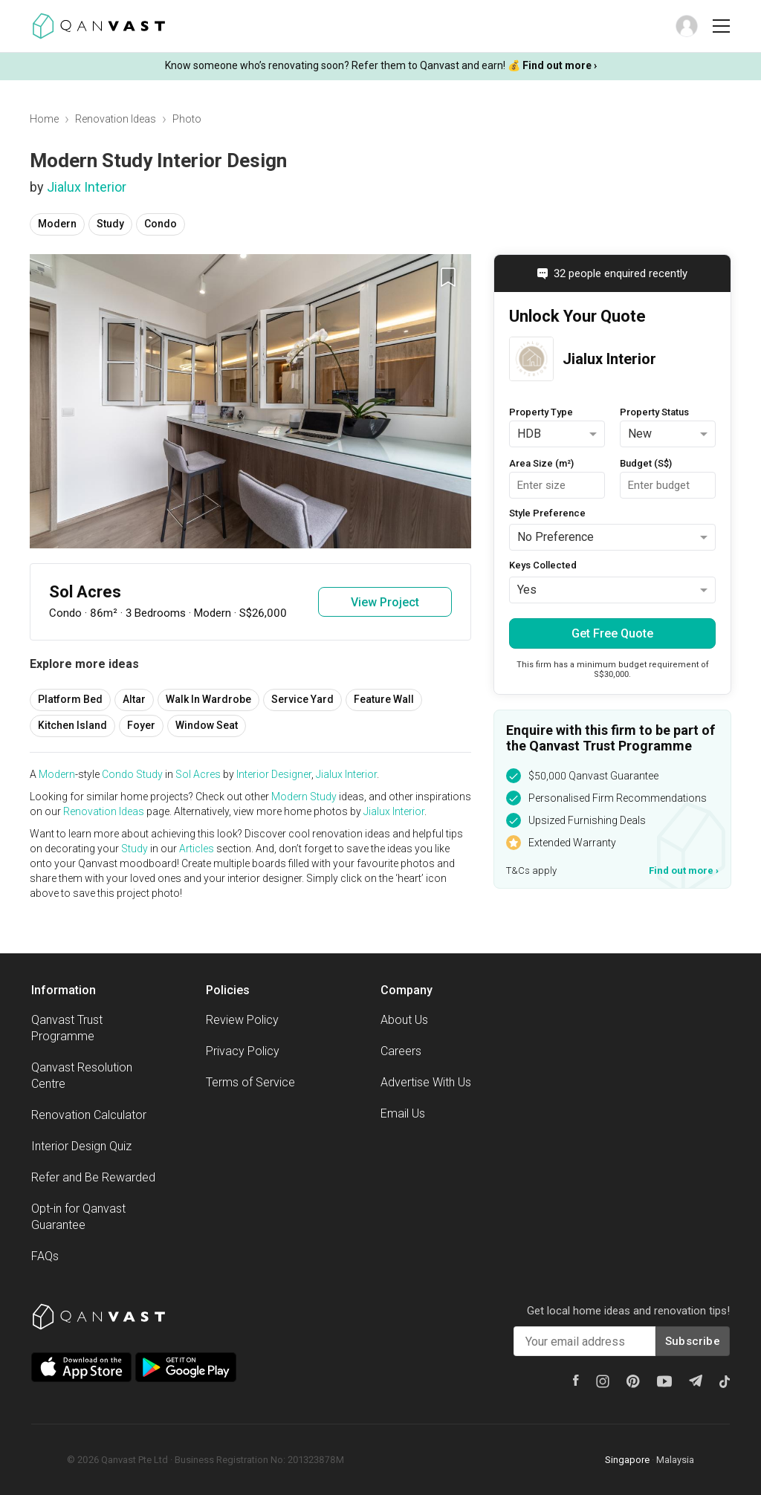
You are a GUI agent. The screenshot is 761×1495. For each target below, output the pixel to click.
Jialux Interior (86, 187)
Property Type (541, 412)
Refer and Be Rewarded (93, 1177)
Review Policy (242, 1020)
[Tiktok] (724, 1381)
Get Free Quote (612, 633)
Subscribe (692, 1341)
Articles (196, 848)
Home (44, 119)
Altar (134, 699)
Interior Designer (273, 774)
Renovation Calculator (88, 1115)
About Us (404, 1020)
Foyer (141, 725)
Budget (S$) (646, 463)
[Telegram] (695, 1381)
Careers (400, 1051)
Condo (160, 224)
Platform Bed (70, 699)
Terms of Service (250, 1082)
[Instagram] (602, 1381)
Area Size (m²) (541, 463)
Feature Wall (384, 699)
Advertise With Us (425, 1082)
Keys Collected (543, 565)
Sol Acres (198, 774)
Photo (186, 119)
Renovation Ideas (115, 119)
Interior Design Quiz (81, 1146)
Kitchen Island (72, 725)
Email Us (402, 1113)
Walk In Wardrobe (208, 699)
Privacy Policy (242, 1051)
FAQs (45, 1256)
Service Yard (302, 699)
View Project (385, 602)
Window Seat (206, 725)
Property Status (654, 412)
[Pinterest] (633, 1381)
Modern (57, 224)
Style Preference (547, 513)
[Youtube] (664, 1381)
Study (110, 224)
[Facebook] (576, 1380)
